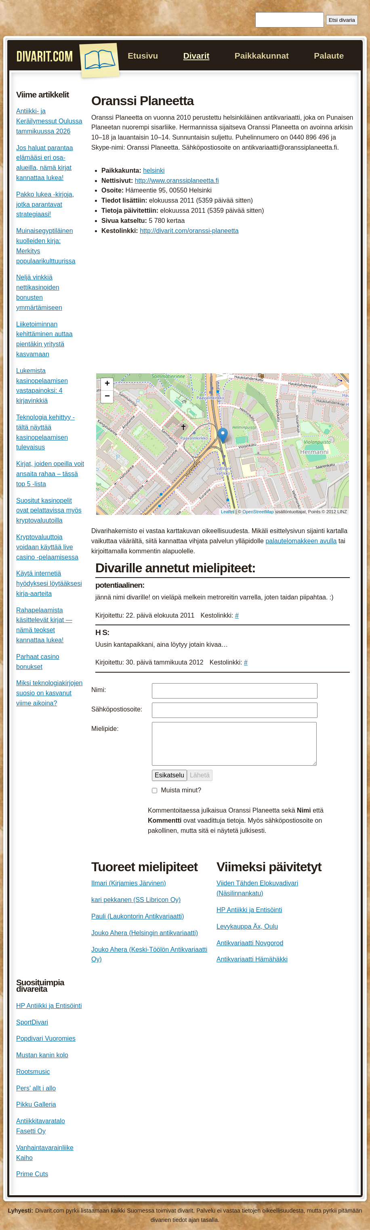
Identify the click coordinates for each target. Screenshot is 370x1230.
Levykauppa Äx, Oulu (247, 926)
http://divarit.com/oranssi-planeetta (189, 230)
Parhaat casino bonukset (37, 661)
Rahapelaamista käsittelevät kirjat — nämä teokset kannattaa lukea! (44, 625)
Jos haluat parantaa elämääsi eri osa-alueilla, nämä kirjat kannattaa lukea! (44, 162)
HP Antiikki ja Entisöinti (249, 909)
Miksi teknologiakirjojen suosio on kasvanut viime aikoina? (49, 693)
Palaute (329, 55)
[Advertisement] (222, 305)
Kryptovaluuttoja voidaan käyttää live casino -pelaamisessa (47, 547)
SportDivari (32, 1022)
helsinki (153, 170)
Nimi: (98, 689)
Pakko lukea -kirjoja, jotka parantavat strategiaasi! (45, 204)
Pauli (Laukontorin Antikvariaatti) (137, 916)
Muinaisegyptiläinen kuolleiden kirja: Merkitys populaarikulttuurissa (46, 245)
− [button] (107, 397)
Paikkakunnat (262, 55)
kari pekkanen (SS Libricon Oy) (136, 899)
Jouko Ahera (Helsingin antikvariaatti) (144, 932)
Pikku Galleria (36, 1104)
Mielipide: (105, 728)
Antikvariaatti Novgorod (250, 943)
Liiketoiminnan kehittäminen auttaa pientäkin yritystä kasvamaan (44, 339)
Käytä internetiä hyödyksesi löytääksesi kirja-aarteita (49, 583)
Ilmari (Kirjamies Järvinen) (128, 883)
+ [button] (107, 384)
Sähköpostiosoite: (116, 709)
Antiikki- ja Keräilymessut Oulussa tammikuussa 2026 (49, 121)
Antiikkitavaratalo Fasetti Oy (40, 1126)
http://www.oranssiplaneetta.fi (177, 180)
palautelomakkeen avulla (300, 541)
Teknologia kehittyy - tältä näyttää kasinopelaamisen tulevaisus (45, 432)
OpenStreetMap (258, 511)
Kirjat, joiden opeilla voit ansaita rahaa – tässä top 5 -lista (50, 473)
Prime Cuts (32, 1174)
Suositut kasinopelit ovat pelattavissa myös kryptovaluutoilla (49, 510)
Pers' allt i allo (36, 1088)
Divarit (196, 55)
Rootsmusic (33, 1071)
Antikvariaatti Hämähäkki (252, 959)
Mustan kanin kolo (42, 1055)
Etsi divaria (342, 20)
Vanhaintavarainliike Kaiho (45, 1152)
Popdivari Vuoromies (46, 1038)
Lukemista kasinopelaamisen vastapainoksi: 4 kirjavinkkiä (42, 385)
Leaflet (227, 511)
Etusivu (143, 55)
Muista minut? (181, 790)
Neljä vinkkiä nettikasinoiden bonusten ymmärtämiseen (39, 292)
